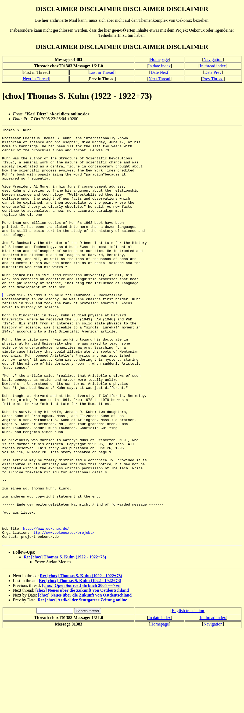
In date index (159, 66)
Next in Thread (36, 78)
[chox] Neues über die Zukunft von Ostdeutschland (82, 673)
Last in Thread (101, 72)
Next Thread (159, 78)
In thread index (213, 66)
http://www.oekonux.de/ (46, 608)
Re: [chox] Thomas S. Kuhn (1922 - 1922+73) (65, 640)
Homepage (159, 59)
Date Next (159, 72)
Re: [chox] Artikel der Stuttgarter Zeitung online (82, 683)
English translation (188, 693)
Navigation (213, 59)
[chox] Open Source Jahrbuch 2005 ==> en (81, 668)
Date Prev (212, 72)
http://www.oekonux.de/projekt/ (62, 613)
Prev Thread (212, 78)
